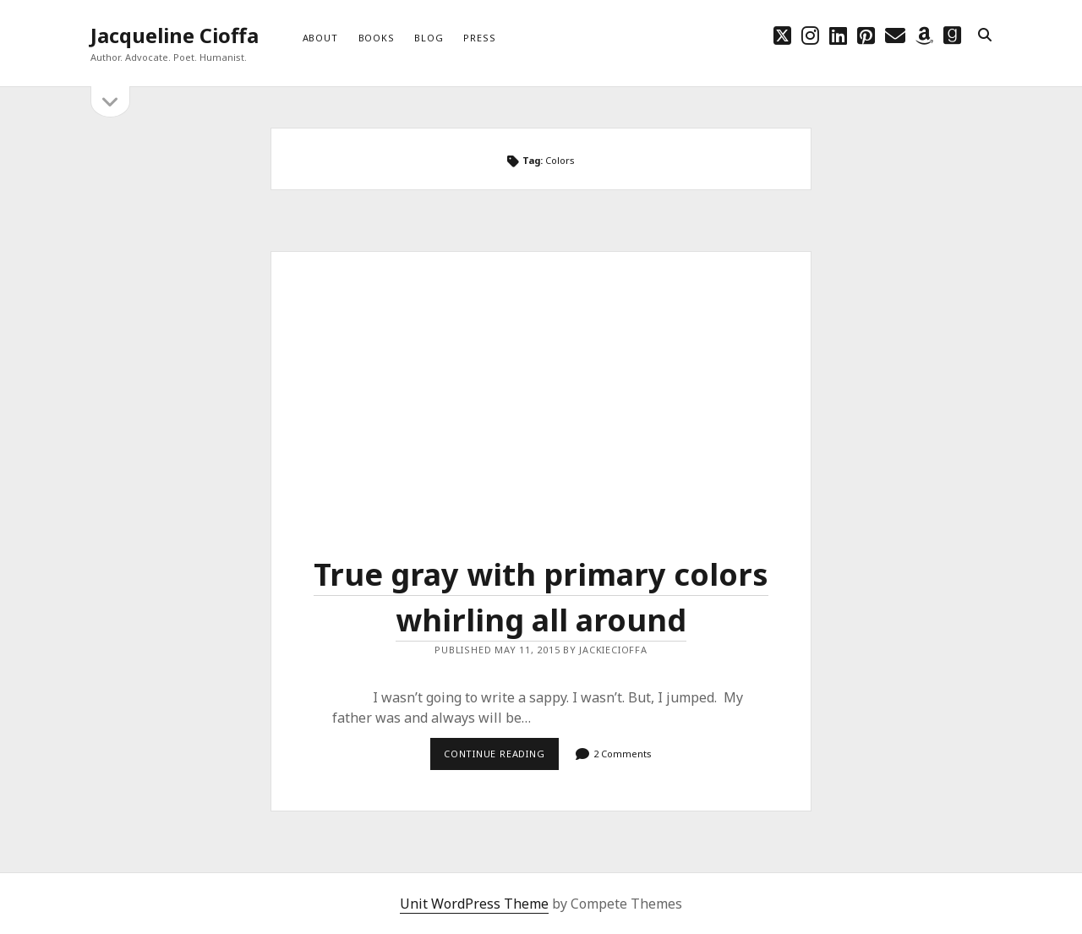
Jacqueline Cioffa (174, 35)
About (320, 37)
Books (376, 37)
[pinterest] (866, 35)
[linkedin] (838, 35)
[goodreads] (952, 35)
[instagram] (810, 35)
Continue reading (501, 758)
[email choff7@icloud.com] (895, 35)
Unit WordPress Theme (474, 903)
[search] (985, 35)
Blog (428, 37)
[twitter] (782, 35)
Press (479, 37)
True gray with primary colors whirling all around (541, 387)
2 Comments (622, 753)
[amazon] (924, 35)
